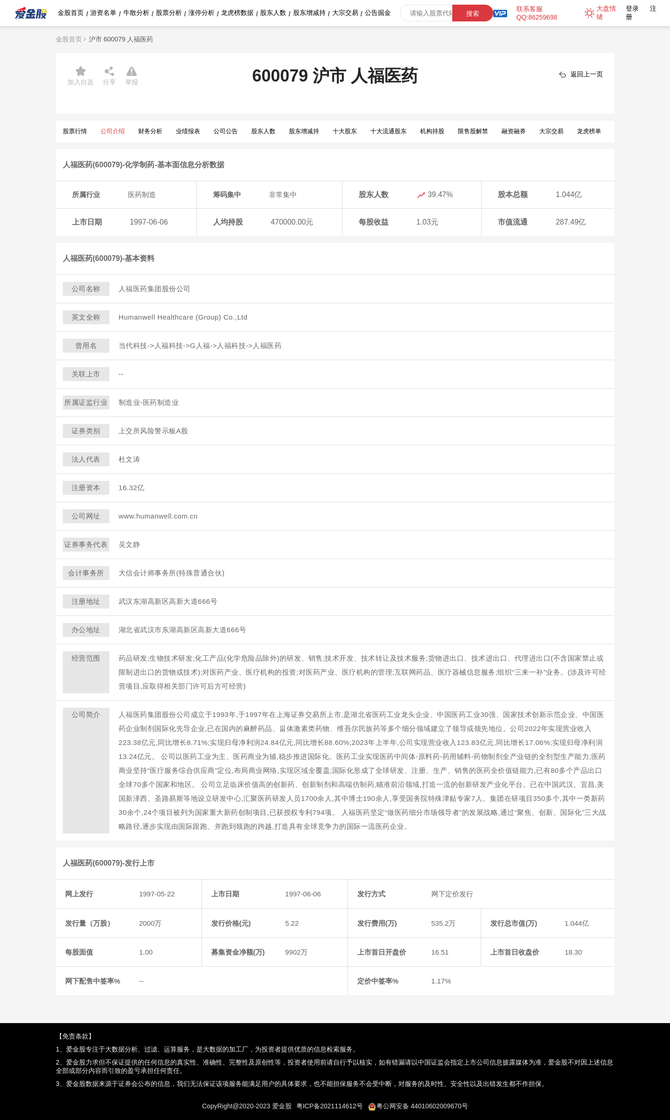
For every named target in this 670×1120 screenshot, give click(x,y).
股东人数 (273, 12)
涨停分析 (201, 12)
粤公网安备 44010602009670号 (422, 1106)
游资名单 (103, 12)
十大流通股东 (388, 131)
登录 (632, 8)
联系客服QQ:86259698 (536, 13)
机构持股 (432, 131)
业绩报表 (188, 131)
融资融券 (514, 131)
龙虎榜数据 (237, 12)
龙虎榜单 (589, 131)
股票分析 (169, 12)
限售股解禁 (473, 131)
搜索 (472, 13)
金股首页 (71, 12)
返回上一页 (586, 74)
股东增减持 (309, 12)
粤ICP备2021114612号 (329, 1106)
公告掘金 (378, 12)
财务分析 (150, 131)
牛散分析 (136, 12)
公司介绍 (112, 131)
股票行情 (75, 131)
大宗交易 (345, 12)
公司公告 (226, 131)
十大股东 (345, 131)
